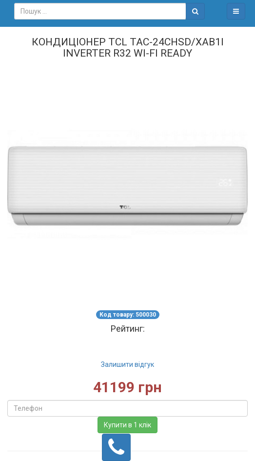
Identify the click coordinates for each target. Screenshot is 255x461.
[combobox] (100, 11)
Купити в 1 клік (127, 425)
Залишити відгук (127, 364)
